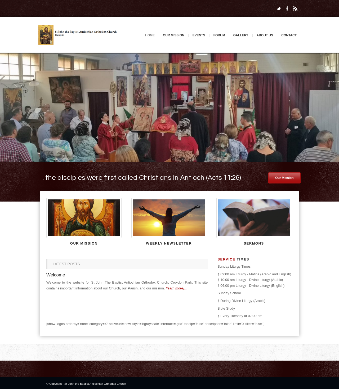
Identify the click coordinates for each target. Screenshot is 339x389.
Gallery (240, 35)
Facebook (287, 8)
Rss (295, 8)
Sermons (254, 243)
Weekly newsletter (169, 243)
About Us (265, 35)
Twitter (279, 8)
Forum (219, 35)
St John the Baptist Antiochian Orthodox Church (95, 383)
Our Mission (173, 35)
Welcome (55, 274)
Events (199, 35)
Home (150, 35)
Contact (289, 35)
